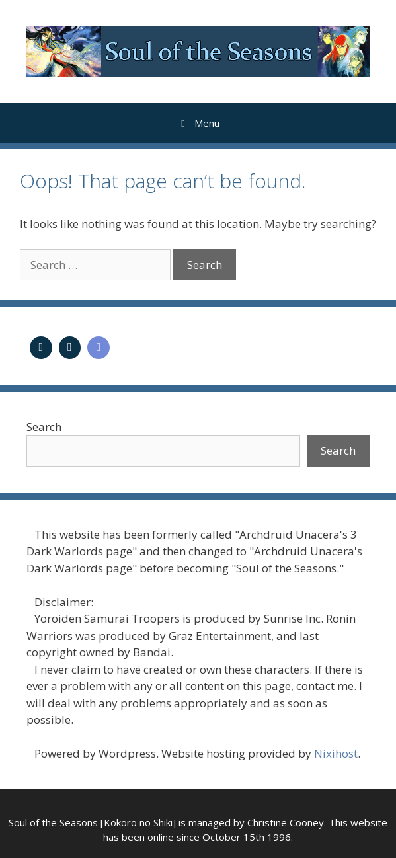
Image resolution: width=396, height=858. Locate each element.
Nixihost (336, 753)
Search (43, 426)
